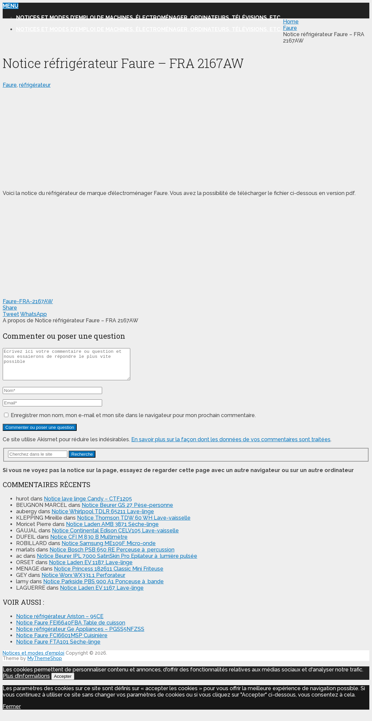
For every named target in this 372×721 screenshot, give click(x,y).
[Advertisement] (186, 138)
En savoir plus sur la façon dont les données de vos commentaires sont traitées (230, 445)
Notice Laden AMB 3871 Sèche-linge (112, 530)
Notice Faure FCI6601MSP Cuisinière (61, 641)
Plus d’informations (26, 682)
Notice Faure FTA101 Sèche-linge (58, 648)
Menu (10, 6)
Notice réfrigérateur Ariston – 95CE (59, 622)
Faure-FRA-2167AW (28, 301)
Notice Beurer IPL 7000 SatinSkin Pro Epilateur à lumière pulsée (117, 562)
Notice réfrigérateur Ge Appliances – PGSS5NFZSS (80, 635)
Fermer (12, 712)
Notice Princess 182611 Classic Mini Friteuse (108, 575)
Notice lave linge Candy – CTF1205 (88, 505)
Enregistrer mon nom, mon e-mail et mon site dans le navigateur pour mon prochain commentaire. (133, 421)
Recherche (82, 460)
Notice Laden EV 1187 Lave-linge (91, 568)
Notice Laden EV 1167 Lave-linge (102, 594)
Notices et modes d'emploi (33, 659)
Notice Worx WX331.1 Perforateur (83, 581)
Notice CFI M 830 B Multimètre (89, 543)
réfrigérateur (35, 85)
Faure (10, 85)
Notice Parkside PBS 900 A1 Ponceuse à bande (103, 587)
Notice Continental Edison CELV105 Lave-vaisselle (115, 536)
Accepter (63, 682)
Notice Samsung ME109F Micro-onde (109, 549)
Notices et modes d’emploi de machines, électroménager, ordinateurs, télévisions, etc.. (149, 17)
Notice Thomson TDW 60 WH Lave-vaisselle (134, 524)
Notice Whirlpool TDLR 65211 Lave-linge (103, 517)
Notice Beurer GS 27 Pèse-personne (127, 511)
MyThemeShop (44, 664)
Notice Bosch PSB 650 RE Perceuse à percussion (112, 555)
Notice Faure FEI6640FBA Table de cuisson (70, 629)
